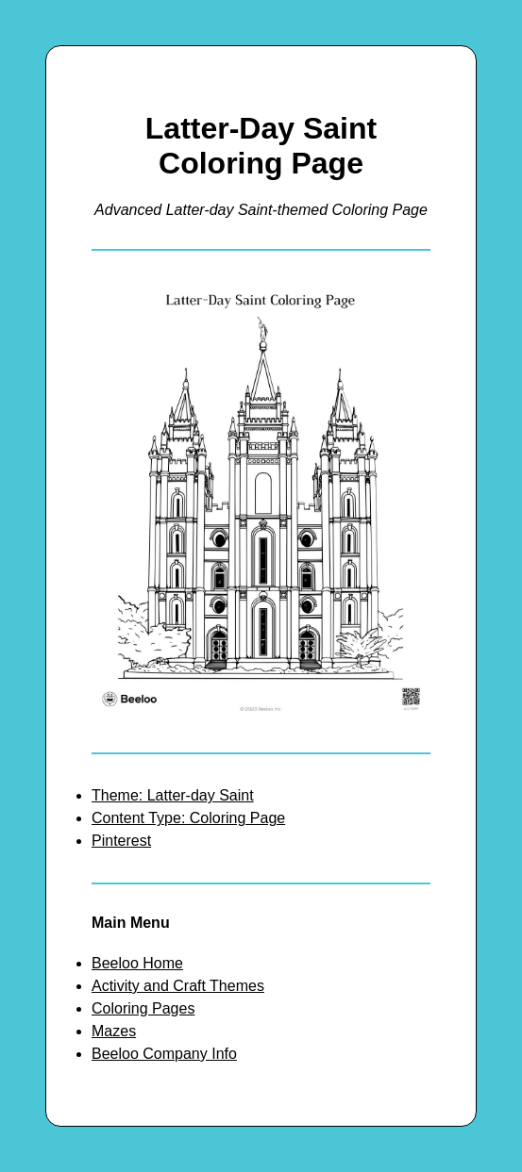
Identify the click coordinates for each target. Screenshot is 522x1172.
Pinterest (121, 841)
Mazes (114, 1031)
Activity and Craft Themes (178, 986)
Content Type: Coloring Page (188, 818)
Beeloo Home (137, 963)
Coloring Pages (143, 1008)
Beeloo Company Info (164, 1054)
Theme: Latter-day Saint (173, 795)
